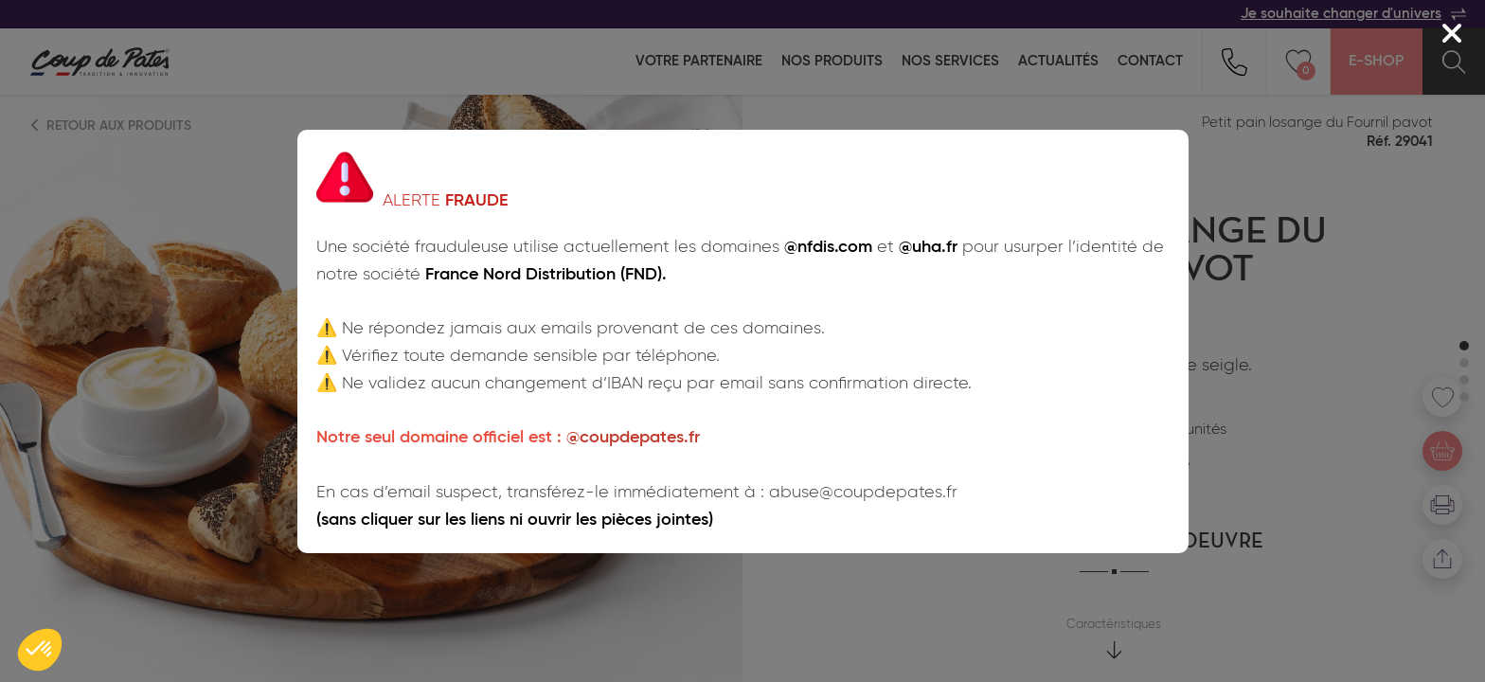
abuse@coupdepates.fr (863, 492)
